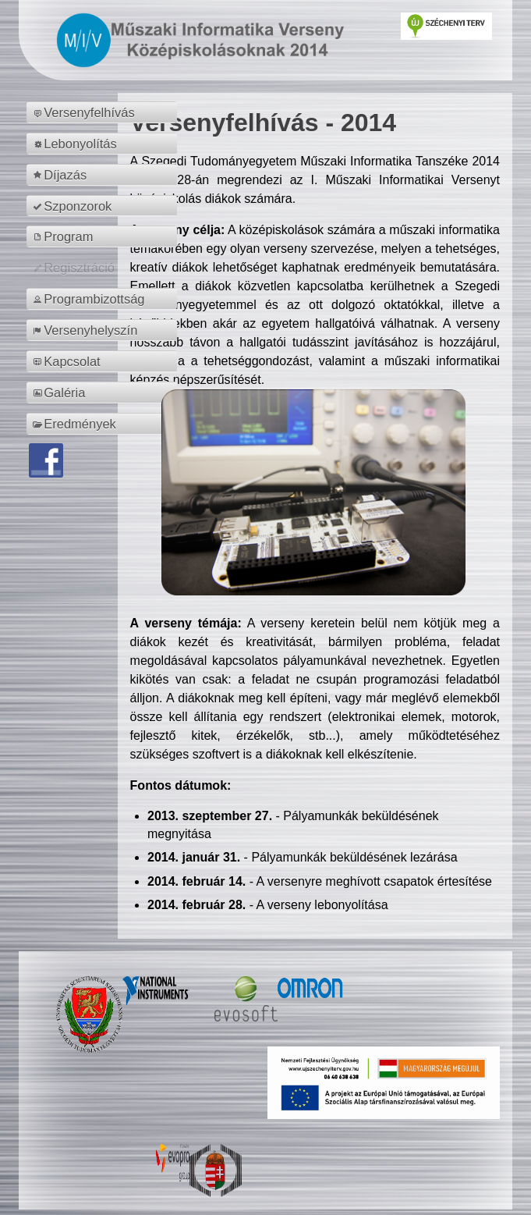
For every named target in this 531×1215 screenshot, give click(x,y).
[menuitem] (104, 112)
